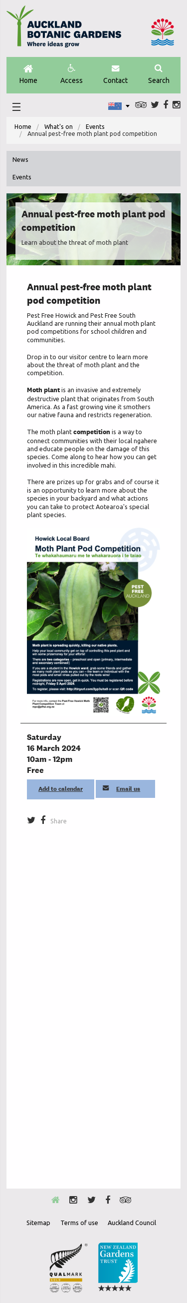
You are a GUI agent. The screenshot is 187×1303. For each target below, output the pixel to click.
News (20, 159)
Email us (122, 789)
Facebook (165, 104)
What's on (58, 126)
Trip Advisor (141, 104)
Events (95, 126)
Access (71, 74)
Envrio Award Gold (68, 1268)
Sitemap (38, 1222)
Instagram (177, 104)
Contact (115, 74)
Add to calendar (60, 789)
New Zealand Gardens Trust (118, 1268)
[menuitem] (22, 126)
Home (28, 74)
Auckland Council (163, 32)
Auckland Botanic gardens (63, 30)
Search (159, 74)
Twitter (155, 104)
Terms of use (79, 1222)
